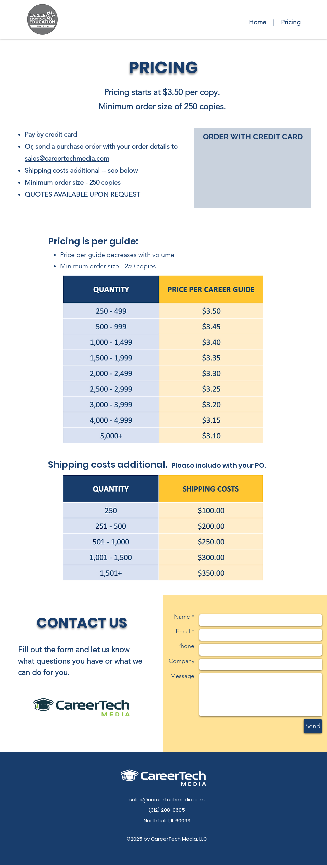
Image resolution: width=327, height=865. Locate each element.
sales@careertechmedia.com (67, 158)
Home (257, 22)
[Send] (313, 726)
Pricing (291, 22)
